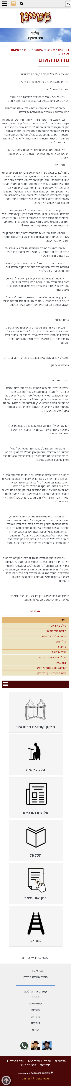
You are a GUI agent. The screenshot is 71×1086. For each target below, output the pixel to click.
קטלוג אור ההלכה (35, 991)
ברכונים (35, 1016)
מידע (27, 49)
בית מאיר (61, 663)
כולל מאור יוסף (57, 626)
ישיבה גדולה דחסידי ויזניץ (51, 668)
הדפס (33, 611)
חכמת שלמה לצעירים (54, 636)
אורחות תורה (59, 652)
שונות (35, 1029)
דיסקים (35, 1023)
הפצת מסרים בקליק (35, 977)
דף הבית (63, 49)
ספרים (35, 997)
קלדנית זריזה (35, 970)
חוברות (35, 1010)
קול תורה (61, 642)
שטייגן (51, 49)
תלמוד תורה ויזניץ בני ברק (51, 673)
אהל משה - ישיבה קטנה (52, 657)
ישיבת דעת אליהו (56, 631)
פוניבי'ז (62, 647)
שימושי (38, 49)
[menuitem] (35, 712)
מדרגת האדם (53, 60)
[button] (21, 3)
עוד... (62, 620)
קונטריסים (35, 1003)
